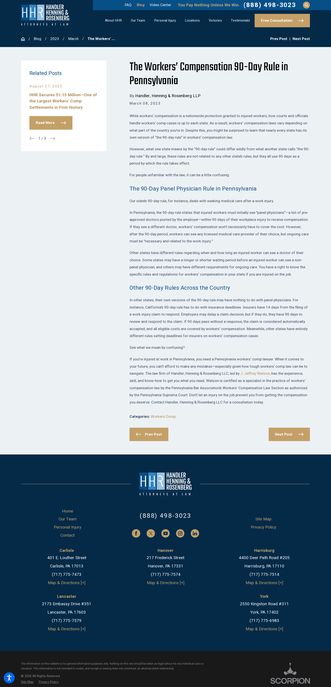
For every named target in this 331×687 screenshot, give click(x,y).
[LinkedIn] (195, 533)
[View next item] (52, 138)
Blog (140, 5)
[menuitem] (113, 21)
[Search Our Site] (306, 5)
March (73, 39)
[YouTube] (165, 533)
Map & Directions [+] (66, 583)
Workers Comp (163, 416)
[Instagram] (180, 533)
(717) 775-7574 (165, 574)
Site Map (263, 519)
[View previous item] (32, 138)
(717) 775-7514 (264, 574)
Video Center (160, 5)
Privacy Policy (263, 527)
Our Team (68, 519)
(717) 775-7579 (66, 621)
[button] (9, 677)
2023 (54, 39)
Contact (67, 535)
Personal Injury (67, 527)
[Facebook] (136, 533)
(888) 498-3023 (269, 5)
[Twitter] (151, 533)
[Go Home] (25, 39)
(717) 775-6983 (264, 621)
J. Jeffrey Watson (255, 373)
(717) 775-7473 (66, 574)
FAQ (128, 5)
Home (67, 511)
